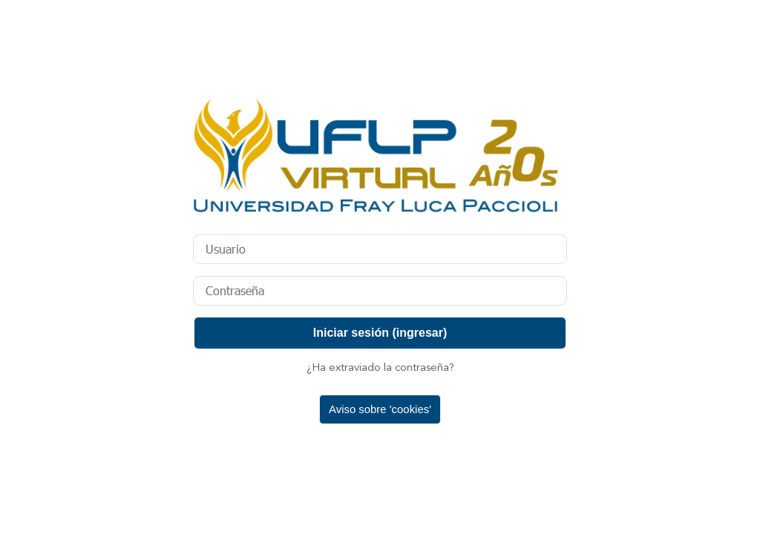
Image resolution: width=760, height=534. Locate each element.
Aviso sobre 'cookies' (380, 409)
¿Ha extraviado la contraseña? (380, 368)
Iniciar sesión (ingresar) (380, 332)
